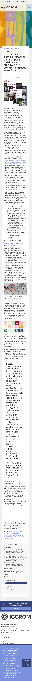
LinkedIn (23, 1)
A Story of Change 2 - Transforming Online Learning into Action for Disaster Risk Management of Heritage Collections (16, 552)
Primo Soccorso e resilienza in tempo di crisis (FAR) (13, 242)
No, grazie (27, 664)
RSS (27, 1)
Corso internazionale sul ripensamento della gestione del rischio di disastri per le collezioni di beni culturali (15, 161)
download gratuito (10, 129)
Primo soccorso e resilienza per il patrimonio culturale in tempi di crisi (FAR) (15, 572)
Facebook (17, 1)
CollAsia (20, 243)
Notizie (17, 48)
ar (9, 1)
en (2, 1)
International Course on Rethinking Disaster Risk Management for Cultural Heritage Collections (16, 564)
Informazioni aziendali (8, 643)
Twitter (21, 1)
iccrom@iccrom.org (8, 632)
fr (4, 1)
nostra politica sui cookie (9, 676)
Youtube (25, 1)
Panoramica (6, 640)
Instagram (19, 1)
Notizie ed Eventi (8, 48)
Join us (16, 609)
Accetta (26, 660)
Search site (30, 1)
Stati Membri (6, 642)
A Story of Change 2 (18, 483)
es (6, 1)
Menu (29, 7)
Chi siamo (6, 637)
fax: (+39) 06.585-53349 (22, 630)
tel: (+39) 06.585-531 (8, 630)
